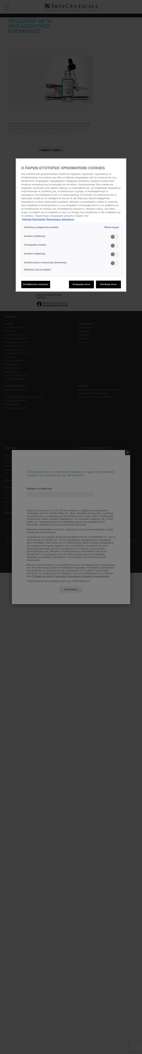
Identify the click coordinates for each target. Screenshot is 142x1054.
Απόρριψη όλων (81, 284)
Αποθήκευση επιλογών (35, 284)
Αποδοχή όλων (108, 284)
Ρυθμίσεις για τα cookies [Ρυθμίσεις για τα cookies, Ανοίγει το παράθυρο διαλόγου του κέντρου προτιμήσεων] (37, 269)
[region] (71, 225)
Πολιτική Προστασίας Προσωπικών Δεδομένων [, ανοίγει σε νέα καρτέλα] (48, 219)
